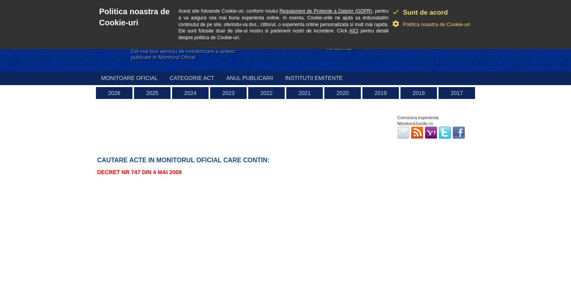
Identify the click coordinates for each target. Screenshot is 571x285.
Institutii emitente (314, 78)
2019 (380, 93)
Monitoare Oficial (129, 78)
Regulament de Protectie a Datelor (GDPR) (326, 11)
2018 (418, 93)
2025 (152, 93)
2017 (456, 93)
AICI (353, 31)
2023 (228, 93)
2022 (266, 93)
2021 (304, 93)
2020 (342, 93)
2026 (114, 93)
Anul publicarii (249, 78)
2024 (190, 93)
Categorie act (192, 78)
